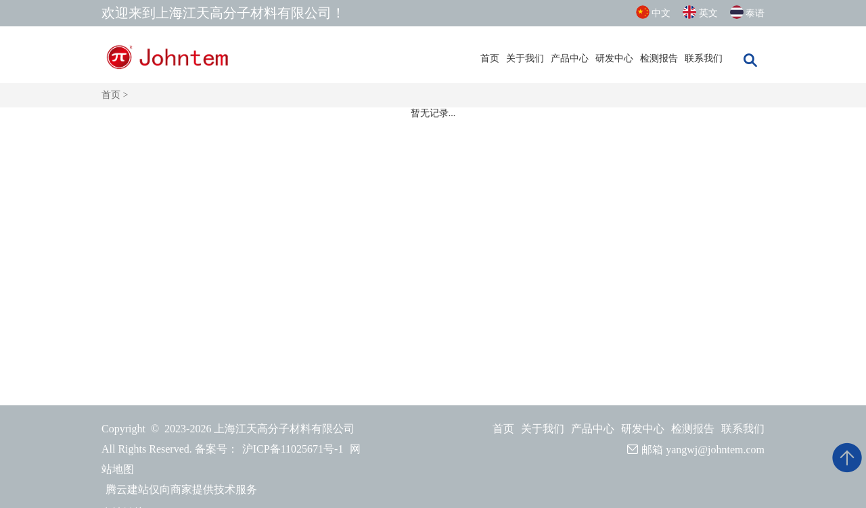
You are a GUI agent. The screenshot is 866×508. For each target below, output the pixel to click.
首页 (489, 58)
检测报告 (659, 58)
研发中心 (614, 58)
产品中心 (570, 58)
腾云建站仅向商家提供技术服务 (181, 489)
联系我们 (704, 58)
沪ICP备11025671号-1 (293, 449)
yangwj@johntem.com (715, 449)
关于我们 (525, 58)
